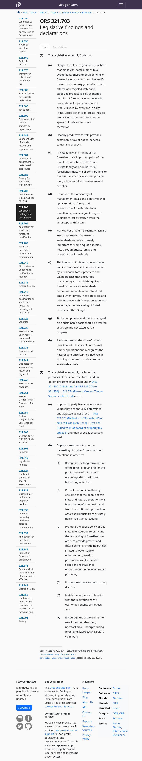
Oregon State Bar (60, 687)
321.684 (26, 161)
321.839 (26, 538)
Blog (85, 697)
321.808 (23, 450)
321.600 (25, 108)
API (84, 707)
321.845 (27, 572)
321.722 (24, 320)
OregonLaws (68, 5)
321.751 (27, 399)
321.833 (26, 518)
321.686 (25, 179)
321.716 (27, 284)
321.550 (23, 46)
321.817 (24, 461)
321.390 (26, 27)
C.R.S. (116, 693)
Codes (116, 688)
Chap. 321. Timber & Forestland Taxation (71, 12)
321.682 (26, 142)
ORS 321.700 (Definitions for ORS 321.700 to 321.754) (72, 386)
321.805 (26, 437)
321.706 (26, 230)
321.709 (26, 249)
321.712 (26, 269)
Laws (116, 708)
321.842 (25, 554)
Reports (87, 721)
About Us (87, 702)
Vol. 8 (33, 12)
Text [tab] (45, 47)
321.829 (26, 497)
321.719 (26, 302)
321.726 (27, 334)
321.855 (26, 603)
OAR (115, 713)
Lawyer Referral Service (58, 706)
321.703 (25, 212)
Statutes (118, 698)
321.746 (26, 383)
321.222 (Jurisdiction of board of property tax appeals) (79, 427)
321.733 (26, 351)
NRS (115, 703)
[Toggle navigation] (121, 5)
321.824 (25, 477)
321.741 (26, 367)
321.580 (26, 95)
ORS (25, 12)
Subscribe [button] (24, 707)
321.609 (27, 122)
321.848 (27, 587)
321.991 (23, 619)
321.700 (26, 196)
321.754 (27, 419)
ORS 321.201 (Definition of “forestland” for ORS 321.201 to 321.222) (80, 418)
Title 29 (43, 12)
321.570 (25, 77)
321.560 (23, 61)
